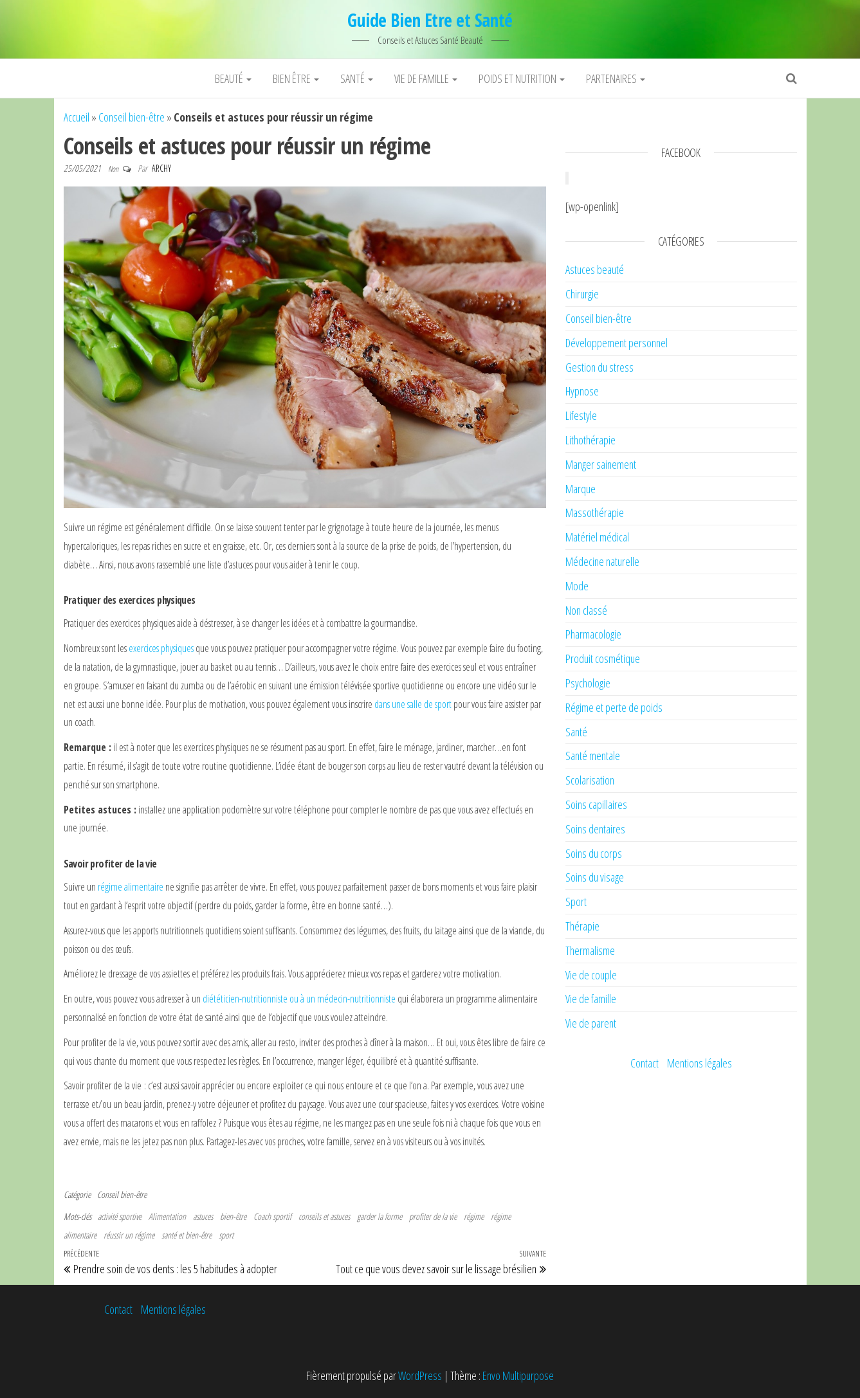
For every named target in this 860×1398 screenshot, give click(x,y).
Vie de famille (425, 78)
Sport (576, 901)
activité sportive (120, 1216)
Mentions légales (699, 1063)
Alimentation (167, 1216)
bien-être (233, 1216)
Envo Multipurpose (518, 1375)
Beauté (233, 78)
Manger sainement (600, 464)
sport (226, 1235)
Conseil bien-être (131, 117)
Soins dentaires (595, 829)
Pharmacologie (593, 634)
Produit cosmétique (602, 658)
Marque (580, 488)
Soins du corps (593, 853)
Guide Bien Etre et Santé (430, 20)
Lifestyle (581, 415)
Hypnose (582, 391)
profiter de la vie (433, 1216)
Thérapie (582, 926)
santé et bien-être (186, 1235)
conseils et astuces (324, 1216)
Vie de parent (590, 1023)
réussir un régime (129, 1235)
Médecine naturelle (602, 561)
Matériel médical (597, 537)
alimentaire (143, 887)
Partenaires (615, 78)
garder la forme (379, 1216)
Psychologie (587, 683)
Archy (161, 168)
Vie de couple (591, 975)
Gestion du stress (599, 367)
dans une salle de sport (413, 704)
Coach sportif (272, 1216)
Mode (577, 586)
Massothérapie (594, 512)
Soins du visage (594, 877)
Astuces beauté (594, 269)
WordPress (420, 1375)
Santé (356, 78)
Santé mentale (592, 755)
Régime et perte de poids (614, 707)
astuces (203, 1216)
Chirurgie (582, 294)
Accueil (76, 117)
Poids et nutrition (522, 78)
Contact (644, 1063)
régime (111, 887)
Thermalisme (590, 950)
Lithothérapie (590, 440)
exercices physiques (161, 648)
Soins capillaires (596, 804)
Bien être (296, 78)
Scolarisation (589, 780)
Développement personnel (616, 342)
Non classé (586, 610)
